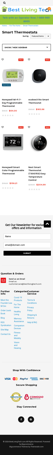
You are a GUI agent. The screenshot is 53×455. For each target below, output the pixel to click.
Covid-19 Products (18, 298)
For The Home (14, 26)
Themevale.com (37, 447)
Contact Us (5, 334)
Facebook (21, 419)
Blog (3, 318)
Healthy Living (17, 312)
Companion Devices (19, 327)
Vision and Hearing (17, 345)
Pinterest (31, 419)
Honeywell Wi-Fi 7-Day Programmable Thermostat (12, 102)
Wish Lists (3, 59)
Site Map (5, 330)
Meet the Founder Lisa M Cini (6, 303)
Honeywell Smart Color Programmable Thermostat (13, 170)
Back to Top (47, 224)
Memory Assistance (19, 320)
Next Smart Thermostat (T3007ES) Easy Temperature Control (37, 173)
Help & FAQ (32, 322)
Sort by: (26, 36)
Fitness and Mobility (17, 335)
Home (4, 26)
